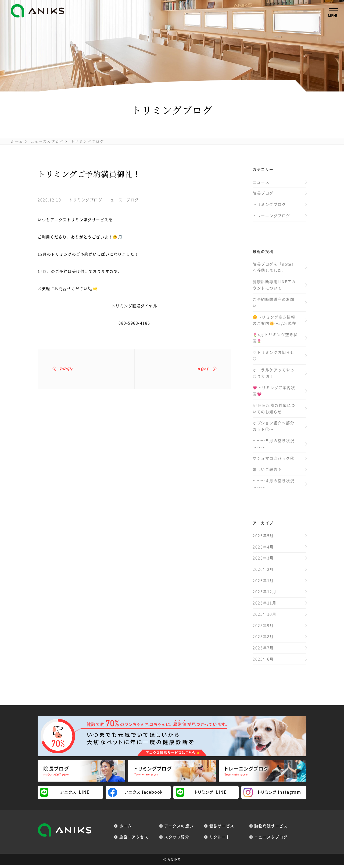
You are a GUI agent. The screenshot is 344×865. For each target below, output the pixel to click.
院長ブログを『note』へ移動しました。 (274, 267)
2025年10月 (264, 614)
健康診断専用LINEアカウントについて (274, 285)
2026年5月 (263, 535)
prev (66, 369)
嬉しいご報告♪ (267, 469)
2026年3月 (263, 557)
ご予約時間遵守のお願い (273, 302)
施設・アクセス (134, 836)
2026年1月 (263, 580)
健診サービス (221, 825)
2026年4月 (263, 546)
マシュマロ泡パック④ (273, 458)
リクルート (219, 836)
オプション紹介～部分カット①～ (273, 426)
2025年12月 (264, 591)
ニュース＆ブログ (47, 141)
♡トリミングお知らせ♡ (273, 355)
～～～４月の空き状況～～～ (273, 484)
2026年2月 (263, 569)
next (203, 369)
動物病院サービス (271, 825)
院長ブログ (263, 193)
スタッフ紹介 (176, 836)
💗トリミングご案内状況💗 (274, 391)
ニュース (114, 199)
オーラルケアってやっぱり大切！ (273, 373)
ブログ (132, 199)
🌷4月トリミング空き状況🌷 (275, 338)
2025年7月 (263, 647)
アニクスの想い (179, 825)
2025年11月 (264, 602)
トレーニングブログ (271, 215)
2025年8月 (263, 636)
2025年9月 (263, 625)
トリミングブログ (87, 141)
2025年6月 (263, 659)
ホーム (17, 141)
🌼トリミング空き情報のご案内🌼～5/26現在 (274, 320)
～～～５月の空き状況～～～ (273, 444)
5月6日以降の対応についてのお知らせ (274, 408)
